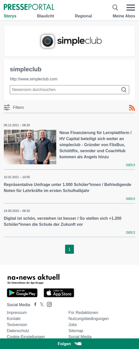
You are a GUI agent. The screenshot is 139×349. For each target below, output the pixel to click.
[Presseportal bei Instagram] (48, 304)
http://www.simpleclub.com (34, 79)
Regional (83, 16)
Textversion (17, 325)
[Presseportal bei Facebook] (34, 305)
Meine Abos (124, 16)
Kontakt (13, 318)
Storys (10, 16)
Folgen (69, 344)
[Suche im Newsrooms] (69, 89)
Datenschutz (18, 331)
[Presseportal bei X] (40, 305)
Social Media (80, 337)
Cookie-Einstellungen (26, 337)
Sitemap (75, 331)
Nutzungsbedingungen (88, 318)
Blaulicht (45, 16)
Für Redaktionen (83, 312)
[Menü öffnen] (130, 7)
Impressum (17, 312)
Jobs (72, 325)
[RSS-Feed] (132, 107)
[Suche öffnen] (115, 7)
